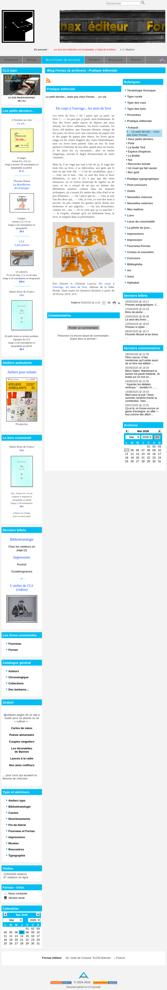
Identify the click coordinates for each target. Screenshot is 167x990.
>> (157, 437)
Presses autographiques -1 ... (142, 304)
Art (127, 270)
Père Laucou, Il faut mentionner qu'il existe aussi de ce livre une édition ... (141, 360)
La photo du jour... (138, 227)
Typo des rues (135, 102)
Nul (130, 159)
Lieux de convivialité (139, 221)
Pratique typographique (141, 178)
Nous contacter (17, 893)
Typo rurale (133, 96)
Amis (129, 276)
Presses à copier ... (136, 327)
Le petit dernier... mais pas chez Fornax (143, 133)
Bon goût (133, 172)
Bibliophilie (133, 264)
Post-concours (135, 185)
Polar (131, 143)
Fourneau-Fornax (137, 246)
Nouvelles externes (138, 203)
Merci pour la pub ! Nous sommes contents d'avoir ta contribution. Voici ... (141, 398)
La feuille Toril (136, 147)
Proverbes (132, 114)
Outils (129, 191)
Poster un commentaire (83, 327)
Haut (83, 976)
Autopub (133, 127)
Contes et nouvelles (139, 252)
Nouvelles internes (138, 197)
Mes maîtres (134, 209)
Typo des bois (135, 108)
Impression (133, 240)
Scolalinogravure (21, 571)
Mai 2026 (143, 431)
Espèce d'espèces (139, 151)
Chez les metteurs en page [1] (21, 548)
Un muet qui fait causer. (143, 168)
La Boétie (134, 155)
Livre (129, 215)
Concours (132, 258)
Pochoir (22, 564)
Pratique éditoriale (138, 121)
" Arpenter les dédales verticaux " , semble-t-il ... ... (141, 386)
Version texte (16, 897)
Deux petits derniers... (141, 139)
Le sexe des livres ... (137, 319)
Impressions (134, 233)
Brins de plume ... (135, 312)
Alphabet (131, 282)
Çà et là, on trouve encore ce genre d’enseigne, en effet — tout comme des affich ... (142, 411)
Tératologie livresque (139, 90)
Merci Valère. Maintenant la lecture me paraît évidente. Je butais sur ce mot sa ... (142, 374)
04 (126, 450)
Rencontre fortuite (139, 164)
